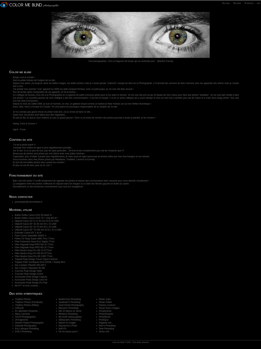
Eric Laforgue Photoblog (27, 328)
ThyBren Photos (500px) (27, 305)
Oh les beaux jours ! (68, 331)
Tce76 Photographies (25, 317)
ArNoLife (19, 308)
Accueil (226, 3)
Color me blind (118, 342)
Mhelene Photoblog (68, 314)
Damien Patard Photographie (29, 322)
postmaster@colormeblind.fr (28, 202)
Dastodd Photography (25, 325)
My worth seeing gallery (70, 317)
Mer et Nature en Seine (70, 311)
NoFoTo (62, 328)
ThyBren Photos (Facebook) (29, 302)
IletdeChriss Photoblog (70, 299)
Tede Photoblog (106, 328)
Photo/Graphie (106, 314)
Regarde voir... (106, 322)
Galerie (237, 3)
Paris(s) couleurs (107, 305)
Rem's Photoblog (107, 325)
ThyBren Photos (23, 299)
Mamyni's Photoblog (68, 308)
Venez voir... (105, 331)
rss (258, 3)
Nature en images (67, 322)
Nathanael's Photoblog (70, 320)
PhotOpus (104, 320)
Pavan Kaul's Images (109, 308)
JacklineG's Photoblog (69, 302)
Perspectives (105, 311)
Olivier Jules (105, 299)
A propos (248, 3)
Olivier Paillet (105, 302)
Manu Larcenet (22, 314)
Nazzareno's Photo (68, 325)
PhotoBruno (104, 317)
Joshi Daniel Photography (71, 305)
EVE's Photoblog (23, 331)
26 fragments (21, 320)
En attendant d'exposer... (27, 311)
